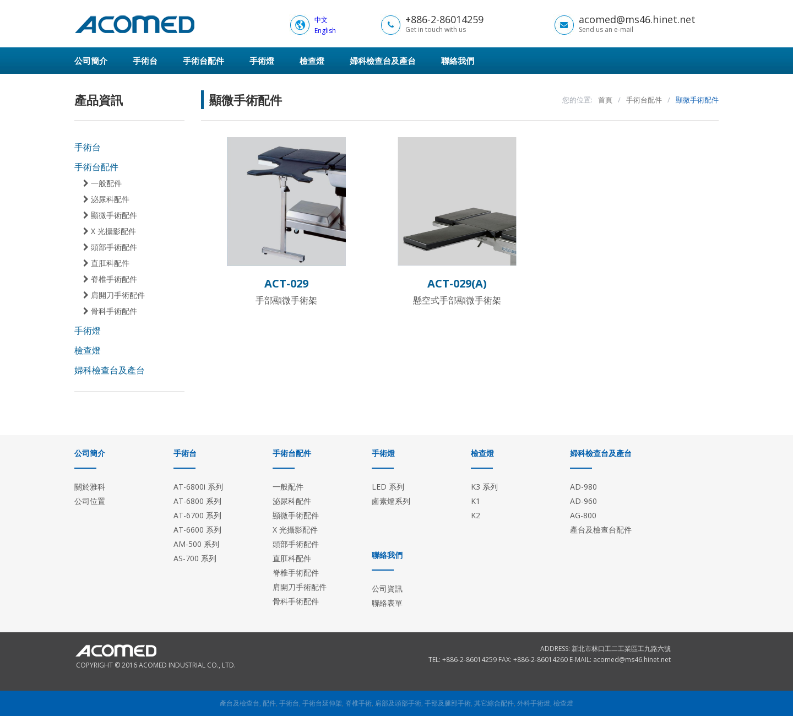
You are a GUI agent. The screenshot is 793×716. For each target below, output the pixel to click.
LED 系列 (388, 486)
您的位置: (577, 100)
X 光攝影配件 (109, 231)
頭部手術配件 (110, 247)
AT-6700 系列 (197, 515)
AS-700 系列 (194, 558)
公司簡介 (90, 60)
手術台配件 (203, 60)
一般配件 (102, 183)
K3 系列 (484, 486)
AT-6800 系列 (197, 501)
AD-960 (583, 501)
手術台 (145, 60)
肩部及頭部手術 (398, 703)
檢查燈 (312, 60)
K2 (475, 515)
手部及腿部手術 (448, 703)
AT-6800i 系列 (198, 486)
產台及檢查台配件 (601, 529)
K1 (475, 501)
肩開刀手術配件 (114, 295)
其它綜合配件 (494, 703)
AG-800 (583, 515)
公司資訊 (387, 588)
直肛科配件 (106, 263)
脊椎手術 (358, 703)
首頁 (605, 100)
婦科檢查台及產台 (383, 60)
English (325, 30)
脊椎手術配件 (110, 279)
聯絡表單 (387, 603)
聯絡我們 (457, 60)
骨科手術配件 (110, 311)
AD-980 (583, 486)
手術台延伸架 (322, 703)
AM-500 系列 (196, 544)
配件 (269, 703)
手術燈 (261, 60)
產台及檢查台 (239, 703)
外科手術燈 (533, 703)
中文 (321, 19)
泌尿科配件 (106, 199)
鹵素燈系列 (391, 501)
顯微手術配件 (110, 215)
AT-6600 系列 (197, 529)
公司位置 (89, 501)
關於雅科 (89, 486)
